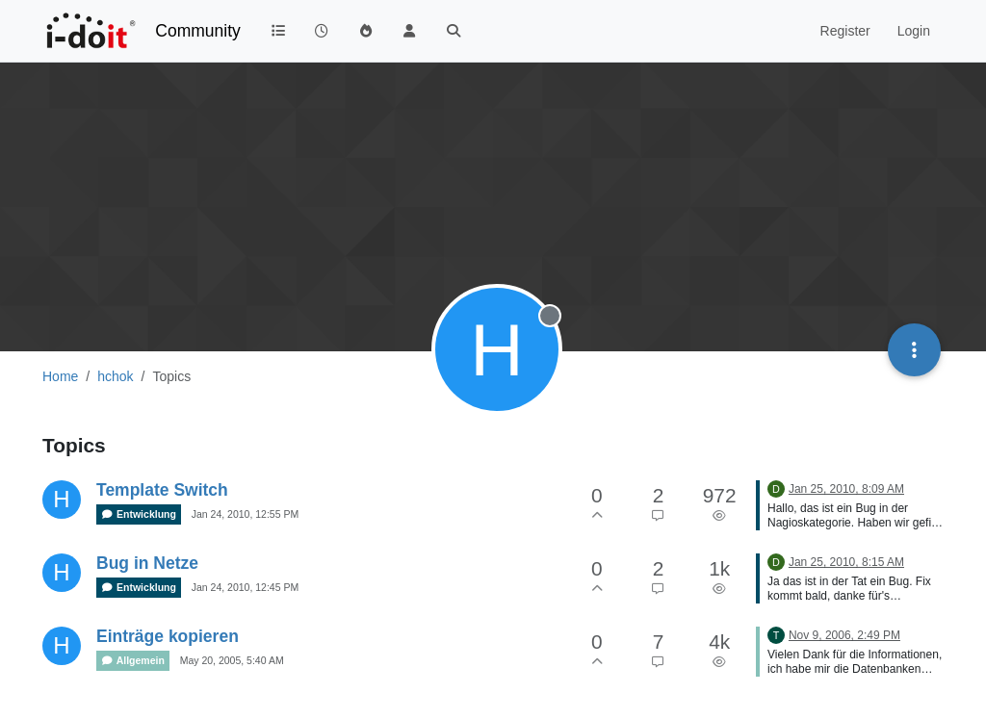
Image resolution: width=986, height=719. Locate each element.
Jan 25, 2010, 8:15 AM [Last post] (846, 562)
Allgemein (133, 661)
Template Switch (162, 490)
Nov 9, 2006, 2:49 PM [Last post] (844, 635)
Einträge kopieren (167, 636)
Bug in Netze (147, 563)
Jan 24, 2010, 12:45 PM (245, 587)
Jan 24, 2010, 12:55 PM (245, 514)
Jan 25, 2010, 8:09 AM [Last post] (846, 489)
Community (198, 30)
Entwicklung (138, 514)
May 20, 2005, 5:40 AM (232, 660)
